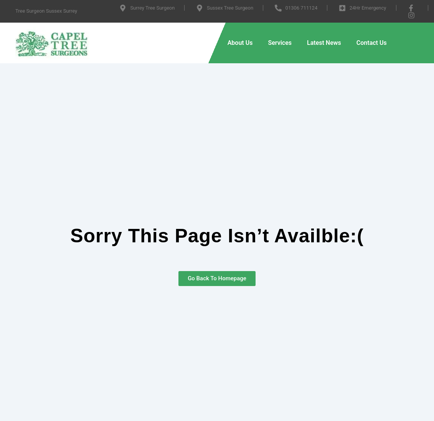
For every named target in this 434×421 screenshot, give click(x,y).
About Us (240, 42)
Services (280, 42)
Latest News (324, 42)
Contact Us (371, 42)
